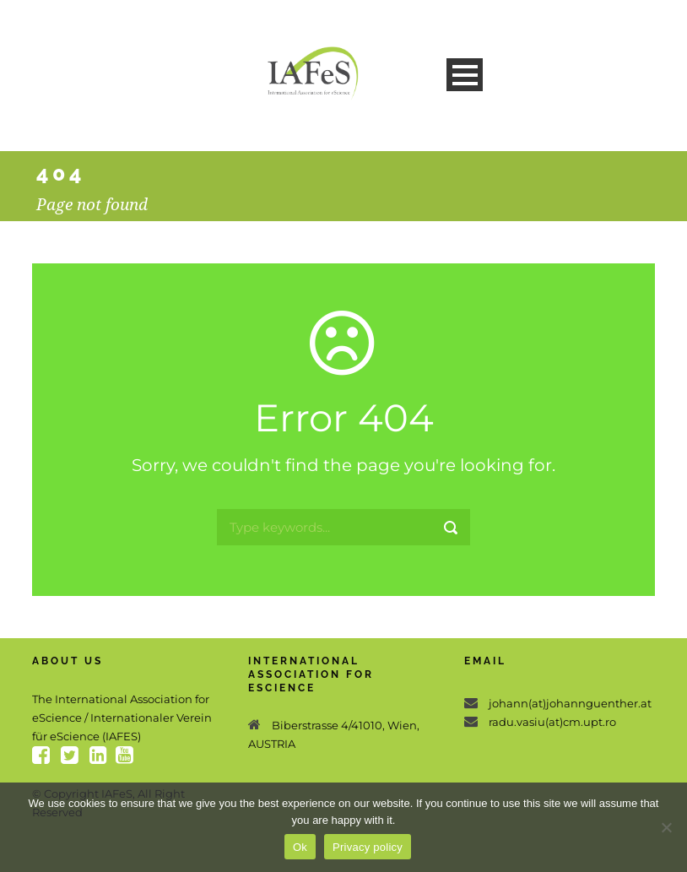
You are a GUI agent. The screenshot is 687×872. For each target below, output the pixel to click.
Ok (300, 847)
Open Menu (464, 74)
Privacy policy (368, 847)
